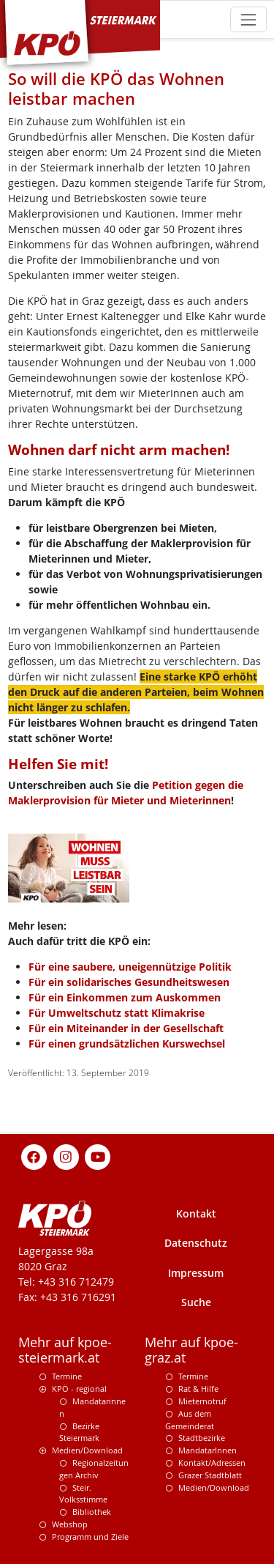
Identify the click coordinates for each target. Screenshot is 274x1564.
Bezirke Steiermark (79, 1432)
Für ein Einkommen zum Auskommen (124, 997)
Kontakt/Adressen (212, 1462)
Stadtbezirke (201, 1437)
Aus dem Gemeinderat (189, 1419)
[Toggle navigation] (248, 19)
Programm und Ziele (90, 1536)
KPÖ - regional (79, 1388)
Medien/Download (87, 1450)
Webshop (70, 1524)
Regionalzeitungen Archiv (94, 1468)
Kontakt (196, 1213)
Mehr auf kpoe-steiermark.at (65, 1350)
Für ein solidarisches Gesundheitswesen (128, 982)
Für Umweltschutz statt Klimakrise (116, 1013)
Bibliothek (91, 1511)
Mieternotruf (202, 1401)
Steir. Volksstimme (83, 1493)
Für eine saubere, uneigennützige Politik (130, 967)
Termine (67, 1376)
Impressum (196, 1273)
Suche (196, 1302)
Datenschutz (195, 1243)
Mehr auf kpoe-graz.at (191, 1350)
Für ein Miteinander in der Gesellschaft (126, 1028)
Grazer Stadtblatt (210, 1475)
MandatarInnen (207, 1450)
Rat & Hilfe (198, 1388)
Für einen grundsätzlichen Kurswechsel (126, 1043)
